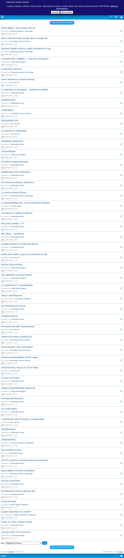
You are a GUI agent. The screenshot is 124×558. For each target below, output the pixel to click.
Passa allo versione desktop (62, 23)
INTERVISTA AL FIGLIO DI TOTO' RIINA (19, 367)
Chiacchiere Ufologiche (23, 299)
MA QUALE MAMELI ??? (12, 223)
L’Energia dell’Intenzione (12, 398)
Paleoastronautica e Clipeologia (21, 31)
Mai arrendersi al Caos (11, 450)
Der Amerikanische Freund (13, 306)
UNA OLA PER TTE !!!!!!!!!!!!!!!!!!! (15, 532)
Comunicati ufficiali (17, 535)
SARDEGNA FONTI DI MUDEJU (16, 172)
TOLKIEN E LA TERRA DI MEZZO (16, 213)
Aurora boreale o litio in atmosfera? (17, 347)
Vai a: (3, 543)
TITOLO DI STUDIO (10, 378)
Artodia (120, 552)
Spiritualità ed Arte (17, 93)
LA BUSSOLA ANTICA (11, 69)
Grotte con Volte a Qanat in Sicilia (16, 522)
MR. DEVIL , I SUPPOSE (12, 234)
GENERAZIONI (8, 100)
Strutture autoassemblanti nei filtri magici (19, 357)
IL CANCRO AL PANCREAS (14, 131)
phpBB (11, 552)
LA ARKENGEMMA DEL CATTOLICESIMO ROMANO (25, 203)
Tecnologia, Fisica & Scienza (20, 41)
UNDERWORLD (8, 439)
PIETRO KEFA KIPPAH (11, 265)
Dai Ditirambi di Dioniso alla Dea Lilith (18, 491)
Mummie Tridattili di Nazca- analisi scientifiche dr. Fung (26, 48)
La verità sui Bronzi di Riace (14, 192)
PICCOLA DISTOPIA (10, 481)
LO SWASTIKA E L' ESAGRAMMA (17, 285)
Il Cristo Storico (16, 206)
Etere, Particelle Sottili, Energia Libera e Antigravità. (24, 38)
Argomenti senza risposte (17, 2)
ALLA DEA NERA (9, 409)
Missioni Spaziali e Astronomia (25, 515)
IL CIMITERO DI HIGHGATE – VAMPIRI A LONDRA (24, 90)
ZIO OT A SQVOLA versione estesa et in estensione (24, 460)
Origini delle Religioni (18, 62)
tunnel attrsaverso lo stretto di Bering (17, 79)
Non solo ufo (14, 82)
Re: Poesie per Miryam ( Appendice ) (18, 182)
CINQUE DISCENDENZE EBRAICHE (18, 388)
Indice (3, 556)
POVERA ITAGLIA (9, 316)
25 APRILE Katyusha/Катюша (14, 162)
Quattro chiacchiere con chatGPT (16, 512)
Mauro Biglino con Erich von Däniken (18, 470)
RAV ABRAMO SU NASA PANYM (16, 275)
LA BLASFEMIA (8, 151)
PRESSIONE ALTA (9, 120)
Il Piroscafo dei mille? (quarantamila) (17, 326)
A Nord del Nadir (8, 501)
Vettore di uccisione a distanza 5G (16, 336)
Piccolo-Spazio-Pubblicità (19, 505)
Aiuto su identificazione (11, 295)
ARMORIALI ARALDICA (12, 141)
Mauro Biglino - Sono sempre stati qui (18, 28)
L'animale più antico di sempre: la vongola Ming (22, 419)
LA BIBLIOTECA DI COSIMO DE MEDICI (20, 244)
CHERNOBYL (7, 110)
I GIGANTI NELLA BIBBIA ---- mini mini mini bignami (24, 59)
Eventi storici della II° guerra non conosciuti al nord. (24, 254)
